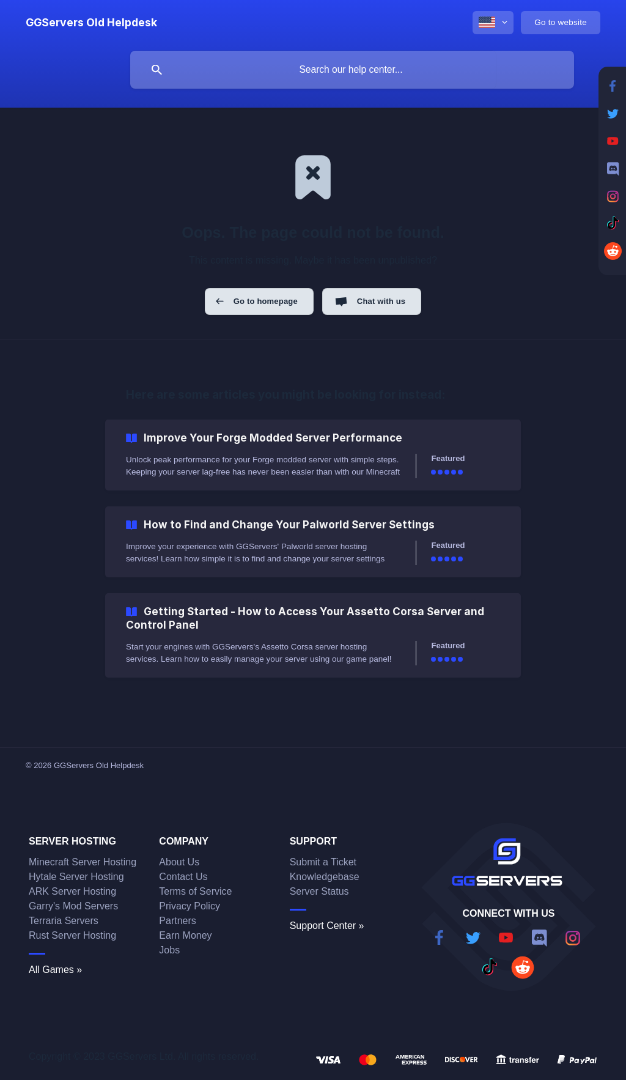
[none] (91, 22)
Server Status (319, 891)
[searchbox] (352, 70)
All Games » (55, 969)
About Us (179, 862)
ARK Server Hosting (72, 891)
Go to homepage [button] (266, 301)
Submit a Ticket (323, 862)
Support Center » (327, 925)
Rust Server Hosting (72, 935)
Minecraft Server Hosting (82, 862)
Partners (177, 920)
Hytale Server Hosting (76, 876)
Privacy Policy (189, 906)
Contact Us (183, 876)
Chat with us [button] (381, 301)
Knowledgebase (324, 876)
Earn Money (185, 935)
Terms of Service (195, 891)
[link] (313, 455)
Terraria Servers (63, 920)
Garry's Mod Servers (73, 906)
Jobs (169, 950)
